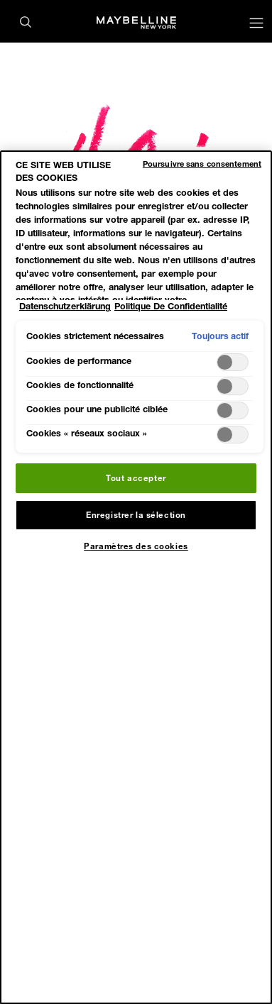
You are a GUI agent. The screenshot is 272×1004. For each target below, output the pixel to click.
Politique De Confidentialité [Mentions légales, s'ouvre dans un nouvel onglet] (170, 306)
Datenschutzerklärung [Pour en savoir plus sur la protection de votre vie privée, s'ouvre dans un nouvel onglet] (65, 306)
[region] (136, 577)
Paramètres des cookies (136, 546)
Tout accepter (135, 477)
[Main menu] (256, 24)
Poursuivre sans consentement (202, 163)
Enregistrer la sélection (136, 514)
